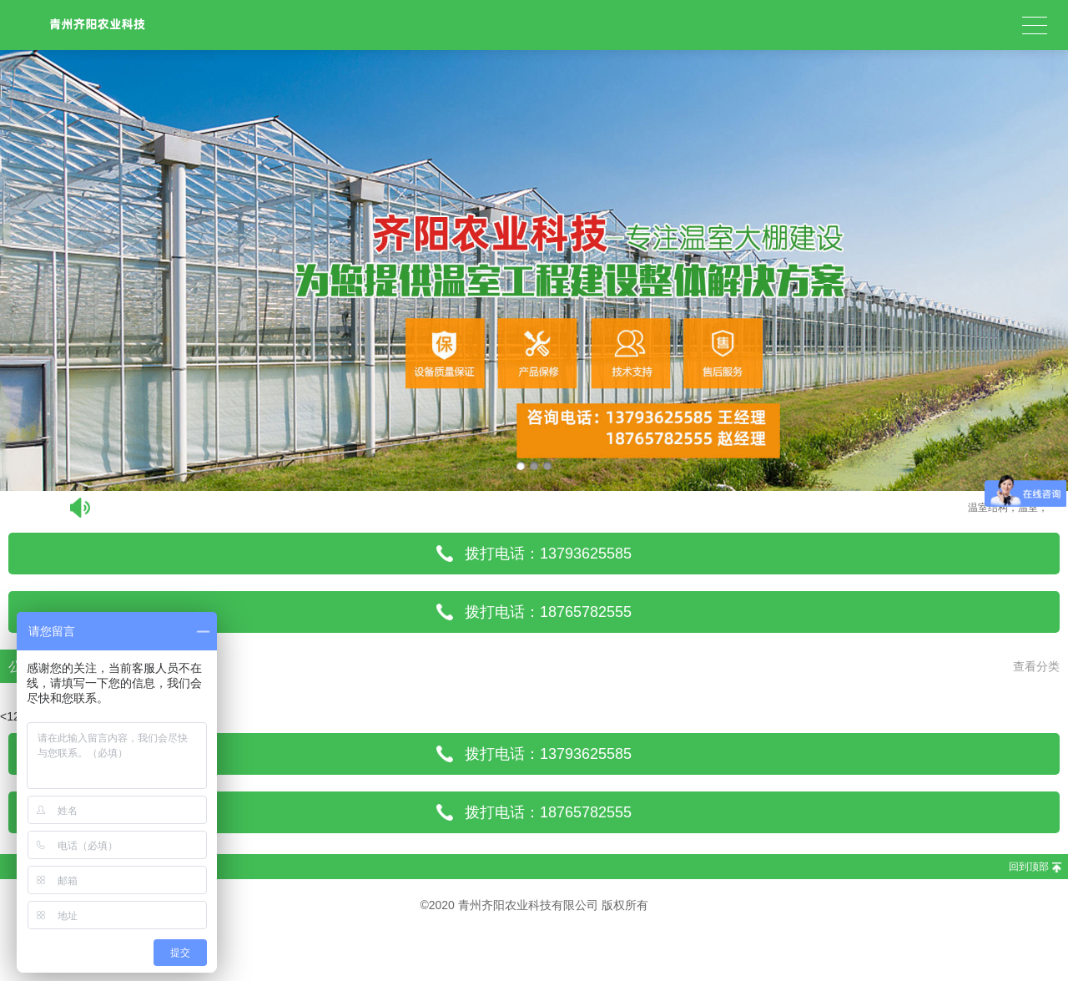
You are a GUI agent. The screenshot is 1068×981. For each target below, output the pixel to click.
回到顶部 (1029, 866)
